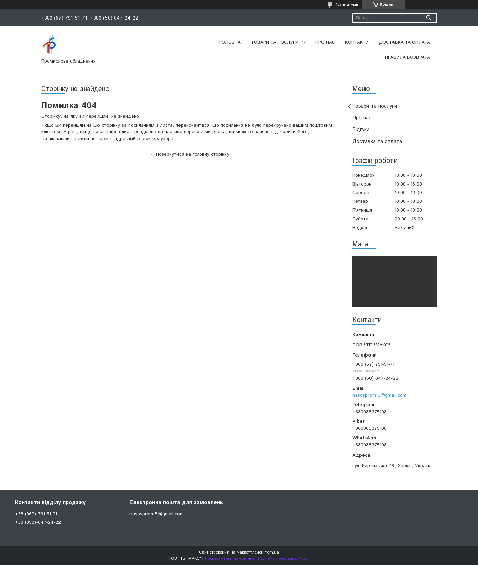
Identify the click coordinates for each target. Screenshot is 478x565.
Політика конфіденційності (284, 558)
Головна (230, 42)
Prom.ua (271, 552)
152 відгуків (347, 4)
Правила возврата (407, 57)
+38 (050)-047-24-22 (38, 522)
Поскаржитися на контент (229, 558)
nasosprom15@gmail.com (379, 395)
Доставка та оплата (404, 42)
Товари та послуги (274, 42)
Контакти (357, 42)
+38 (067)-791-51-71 (36, 514)
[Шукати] (428, 18)
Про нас (325, 42)
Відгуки (360, 129)
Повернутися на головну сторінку (192, 154)
